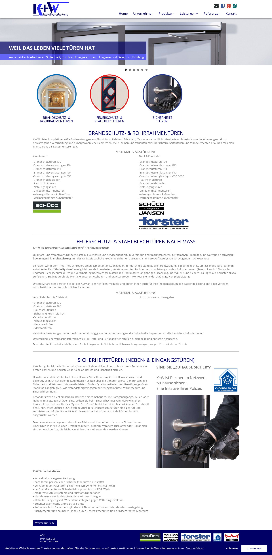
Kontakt (231, 13)
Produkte (166, 13)
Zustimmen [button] (254, 548)
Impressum (47, 538)
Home (123, 13)
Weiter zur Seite (45, 523)
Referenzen (212, 13)
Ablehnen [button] (232, 548)
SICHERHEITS (162, 119)
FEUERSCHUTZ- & (109, 119)
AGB (42, 535)
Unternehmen (143, 13)
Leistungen (189, 13)
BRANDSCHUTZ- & (56, 119)
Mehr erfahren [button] (195, 548)
